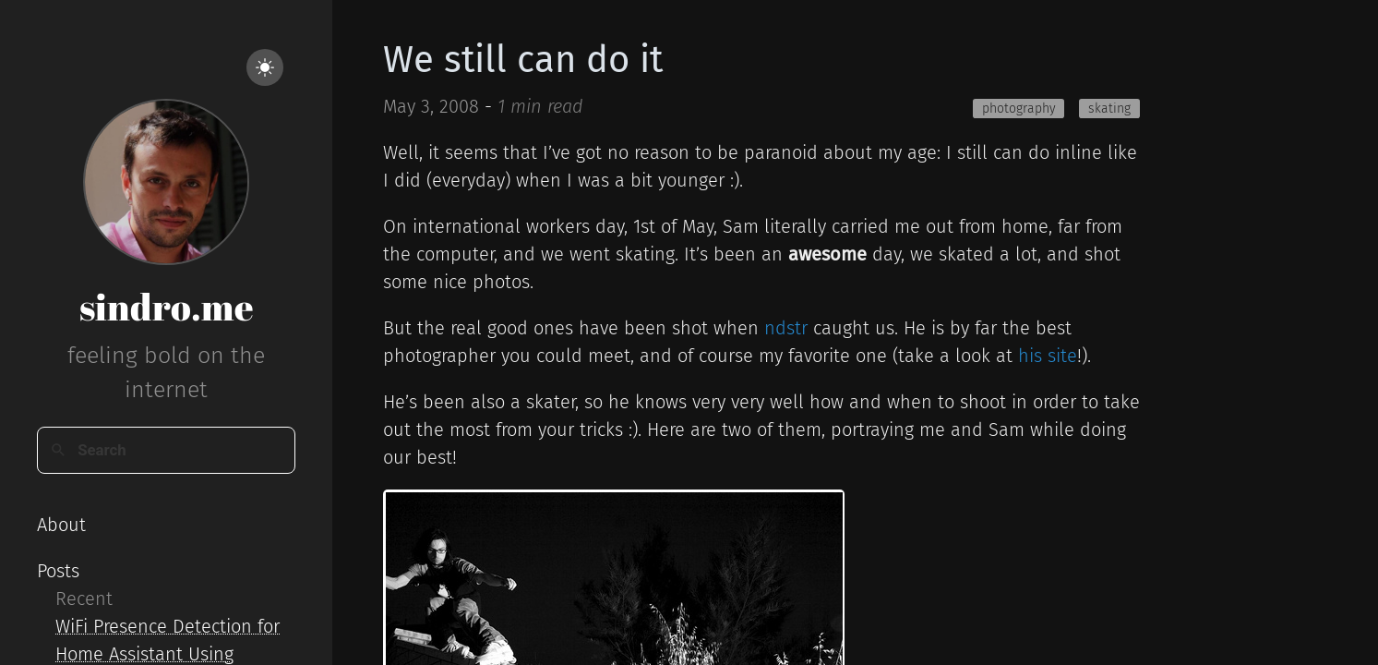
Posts (58, 571)
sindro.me (166, 307)
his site (1047, 356)
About (61, 525)
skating (1109, 108)
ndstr (786, 328)
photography (1019, 108)
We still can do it (523, 60)
